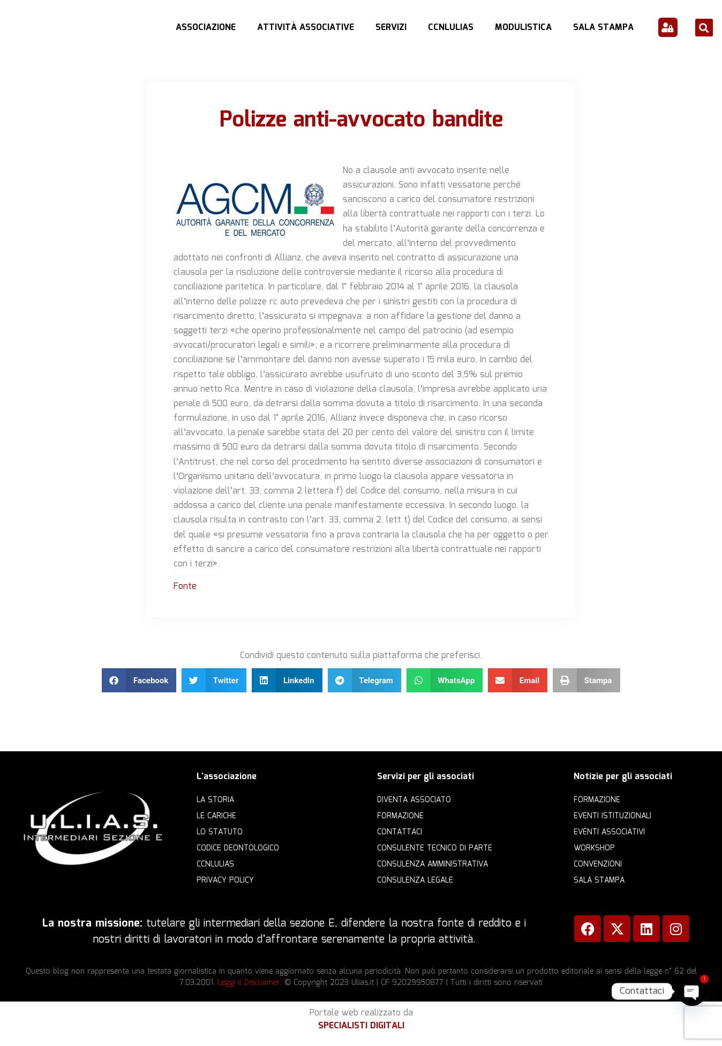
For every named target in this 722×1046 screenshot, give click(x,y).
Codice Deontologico (238, 848)
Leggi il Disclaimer (248, 983)
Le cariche (216, 816)
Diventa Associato (414, 800)
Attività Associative (305, 27)
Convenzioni (598, 864)
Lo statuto (220, 832)
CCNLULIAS (450, 27)
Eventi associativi (609, 832)
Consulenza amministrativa (432, 864)
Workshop (594, 848)
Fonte (185, 586)
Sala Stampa (603, 27)
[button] (704, 27)
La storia (215, 800)
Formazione (400, 816)
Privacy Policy (225, 880)
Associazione (206, 27)
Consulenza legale (415, 880)
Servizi (391, 27)
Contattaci (399, 832)
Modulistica (523, 27)
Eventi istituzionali (612, 816)
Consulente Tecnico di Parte (434, 848)
